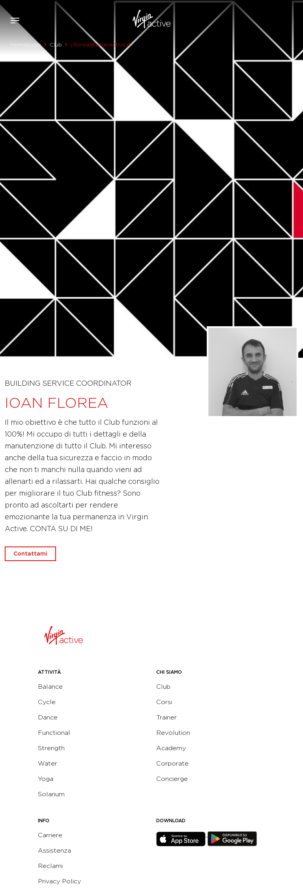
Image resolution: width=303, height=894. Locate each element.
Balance (50, 686)
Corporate (172, 763)
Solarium (51, 794)
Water (47, 763)
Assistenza (54, 850)
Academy (171, 748)
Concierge (172, 778)
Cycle (47, 702)
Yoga (45, 778)
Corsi (164, 702)
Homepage (26, 44)
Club (56, 44)
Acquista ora (282, 18)
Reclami (50, 866)
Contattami (294, 18)
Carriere (50, 835)
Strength (51, 748)
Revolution (173, 732)
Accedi (271, 20)
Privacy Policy (59, 881)
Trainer (166, 717)
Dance (48, 717)
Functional (54, 732)
